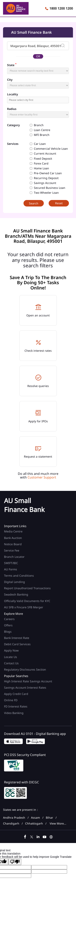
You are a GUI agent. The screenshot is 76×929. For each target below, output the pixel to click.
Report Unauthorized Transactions (27, 588)
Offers (8, 625)
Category (13, 125)
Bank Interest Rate (16, 638)
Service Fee (11, 550)
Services (12, 144)
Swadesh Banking (16, 594)
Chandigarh (11, 823)
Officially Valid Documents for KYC (27, 601)
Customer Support (42, 477)
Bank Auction (13, 538)
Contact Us (11, 663)
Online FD (11, 700)
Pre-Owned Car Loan (48, 173)
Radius (11, 109)
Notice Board (13, 544)
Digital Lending (14, 582)
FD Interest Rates (16, 706)
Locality (12, 94)
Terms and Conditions (19, 575)
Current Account (45, 153)
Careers (9, 619)
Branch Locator (14, 557)
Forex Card (41, 163)
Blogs (8, 631)
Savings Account (45, 183)
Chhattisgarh (34, 823)
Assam (35, 817)
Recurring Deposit (46, 178)
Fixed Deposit (43, 158)
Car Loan (40, 143)
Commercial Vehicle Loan (51, 148)
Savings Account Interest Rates (25, 687)
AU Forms (10, 569)
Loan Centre (42, 130)
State (11, 65)
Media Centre (13, 531)
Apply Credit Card (16, 694)
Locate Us (10, 657)
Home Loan (41, 168)
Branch (39, 125)
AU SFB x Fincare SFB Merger (23, 607)
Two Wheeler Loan (46, 192)
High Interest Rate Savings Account (28, 681)
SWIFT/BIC (11, 563)
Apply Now (11, 650)
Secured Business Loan (49, 187)
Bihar (49, 817)
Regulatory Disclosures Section (25, 669)
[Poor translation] (14, 861)
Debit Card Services (17, 644)
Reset (59, 203)
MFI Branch (41, 135)
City (10, 79)
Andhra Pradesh (14, 817)
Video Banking (14, 713)
